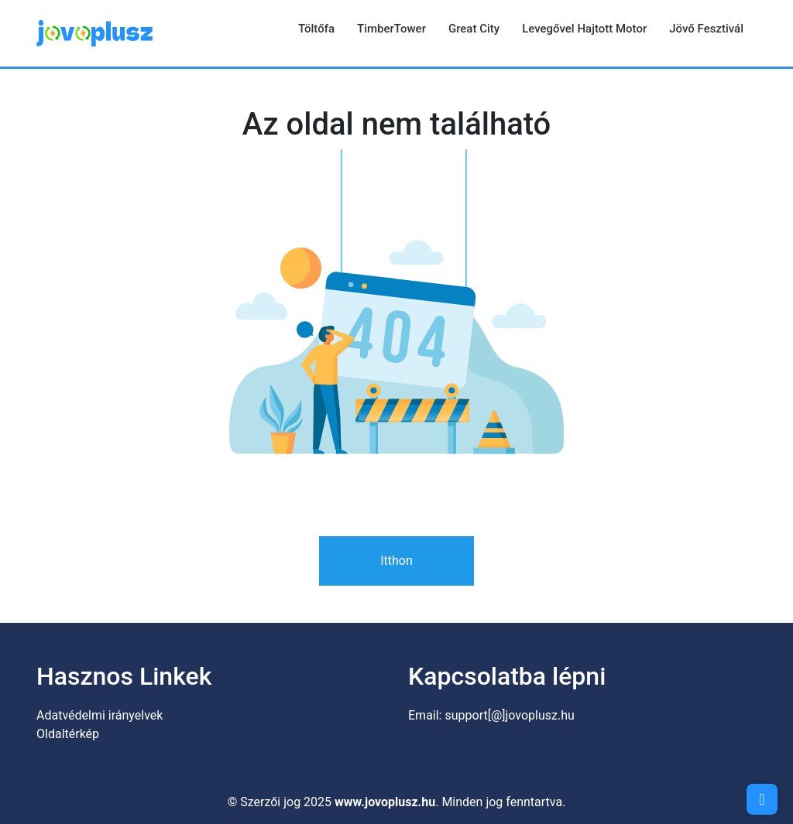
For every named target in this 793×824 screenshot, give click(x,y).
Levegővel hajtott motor (584, 29)
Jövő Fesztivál (706, 29)
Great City (473, 29)
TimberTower (391, 29)
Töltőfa (316, 29)
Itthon (396, 560)
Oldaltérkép (67, 734)
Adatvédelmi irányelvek (99, 715)
